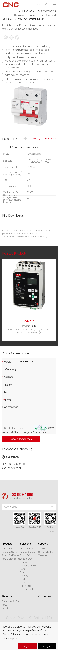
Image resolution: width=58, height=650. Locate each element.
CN (38, 4)
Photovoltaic (26, 548)
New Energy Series (11, 558)
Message (42, 555)
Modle (6, 362)
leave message (10, 407)
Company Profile (10, 601)
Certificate (7, 608)
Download (43, 548)
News (4, 604)
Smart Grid (25, 555)
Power (23, 568)
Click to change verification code (29, 432)
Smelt (23, 579)
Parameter (32, 15)
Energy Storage (27, 552)
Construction (26, 582)
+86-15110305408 (13, 463)
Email (6, 400)
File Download (48, 15)
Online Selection (46, 552)
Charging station (28, 565)
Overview (19, 15)
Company (9, 369)
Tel (4, 392)
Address (7, 377)
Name (7, 385)
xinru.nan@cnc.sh (12, 468)
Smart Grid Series (10, 555)
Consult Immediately (20, 439)
